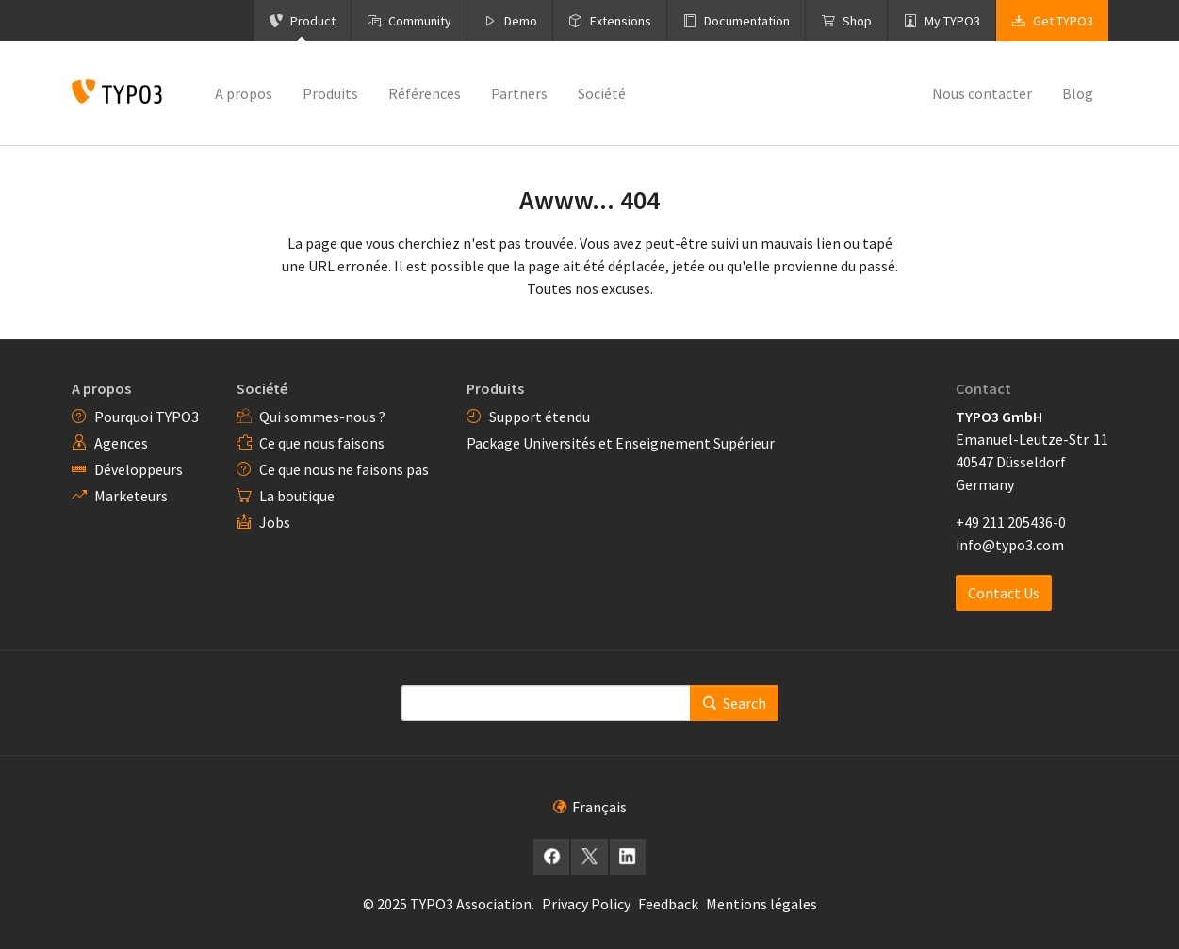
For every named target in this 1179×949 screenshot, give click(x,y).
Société (262, 388)
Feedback (668, 903)
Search (734, 703)
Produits (495, 388)
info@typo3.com (1010, 544)
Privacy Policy (586, 903)
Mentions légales (761, 903)
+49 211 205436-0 (1011, 522)
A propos (101, 388)
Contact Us (1004, 592)
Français (590, 806)
